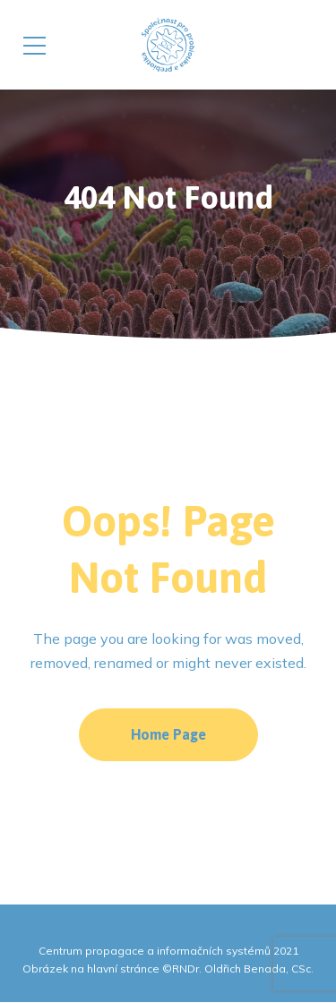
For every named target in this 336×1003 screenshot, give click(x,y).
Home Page (168, 734)
